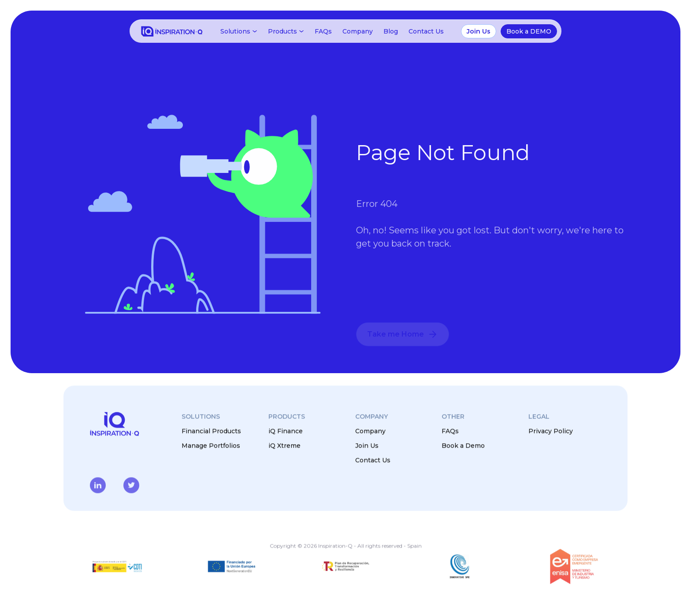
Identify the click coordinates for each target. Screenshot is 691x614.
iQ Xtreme (284, 445)
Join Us (367, 445)
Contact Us (426, 31)
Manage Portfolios (211, 445)
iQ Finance (285, 431)
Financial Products (211, 431)
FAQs (323, 31)
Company (357, 31)
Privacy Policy (550, 431)
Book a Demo (463, 445)
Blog (390, 31)
